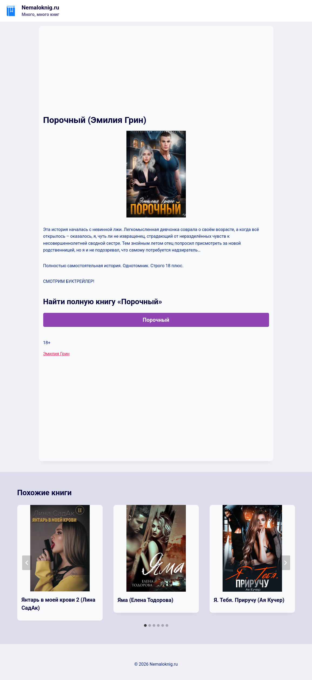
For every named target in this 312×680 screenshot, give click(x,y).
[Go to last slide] (27, 562)
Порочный (156, 320)
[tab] (145, 625)
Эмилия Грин (56, 353)
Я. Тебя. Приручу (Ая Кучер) (249, 600)
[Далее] (285, 562)
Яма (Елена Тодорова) (145, 600)
